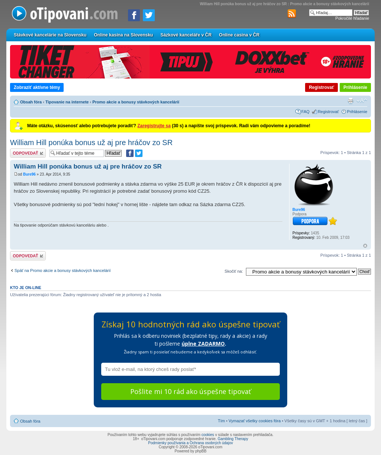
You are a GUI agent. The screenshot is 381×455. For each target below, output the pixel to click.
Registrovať (321, 87)
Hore (365, 246)
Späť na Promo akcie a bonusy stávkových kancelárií (63, 270)
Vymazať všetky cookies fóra (254, 421)
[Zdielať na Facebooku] (134, 15)
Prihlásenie (355, 87)
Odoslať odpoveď (28, 153)
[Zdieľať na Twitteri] (148, 15)
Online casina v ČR (239, 35)
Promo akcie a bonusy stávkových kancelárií (135, 102)
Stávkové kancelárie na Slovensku (50, 35)
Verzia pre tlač (350, 100)
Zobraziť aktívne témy (37, 87)
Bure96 (29, 174)
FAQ (305, 111)
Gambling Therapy (233, 439)
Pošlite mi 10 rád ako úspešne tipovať (190, 391)
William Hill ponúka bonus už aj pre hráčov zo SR (91, 142)
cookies (207, 435)
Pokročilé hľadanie (352, 18)
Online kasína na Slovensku (123, 35)
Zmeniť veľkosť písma (361, 100)
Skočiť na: (234, 271)
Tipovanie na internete (67, 102)
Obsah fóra (31, 102)
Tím (221, 421)
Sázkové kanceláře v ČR (185, 35)
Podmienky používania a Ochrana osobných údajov (190, 443)
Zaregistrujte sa (153, 125)
